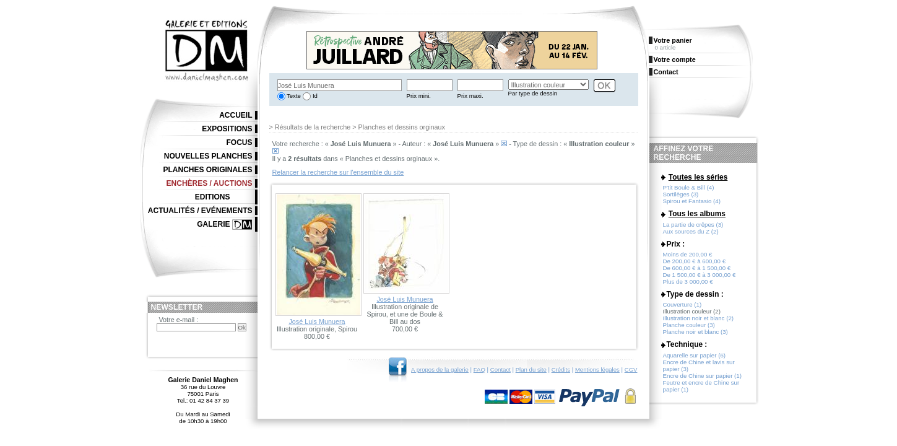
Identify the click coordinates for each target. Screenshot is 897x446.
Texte (293, 95)
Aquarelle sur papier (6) (694, 355)
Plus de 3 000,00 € (688, 281)
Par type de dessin (532, 93)
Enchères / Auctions (210, 183)
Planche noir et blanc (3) (695, 331)
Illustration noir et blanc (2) (698, 318)
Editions (212, 197)
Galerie (213, 224)
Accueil (235, 115)
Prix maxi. (470, 95)
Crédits (561, 369)
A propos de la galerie (440, 369)
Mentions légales (597, 369)
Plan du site (531, 369)
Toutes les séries (698, 177)
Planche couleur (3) (689, 324)
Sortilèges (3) (681, 194)
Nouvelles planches (208, 156)
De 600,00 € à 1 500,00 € (697, 268)
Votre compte (675, 59)
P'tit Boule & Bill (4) (688, 187)
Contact (500, 369)
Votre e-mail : (179, 319)
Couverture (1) (682, 304)
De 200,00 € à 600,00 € (694, 261)
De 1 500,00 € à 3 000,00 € (699, 274)
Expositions (227, 129)
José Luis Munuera (316, 321)
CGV (631, 369)
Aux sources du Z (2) (691, 231)
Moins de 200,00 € (688, 254)
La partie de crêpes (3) (693, 224)
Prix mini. (419, 95)
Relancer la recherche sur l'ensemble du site (338, 172)
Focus (240, 142)
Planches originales (207, 169)
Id (314, 95)
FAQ (479, 369)
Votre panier (673, 40)
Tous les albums (697, 213)
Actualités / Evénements (200, 210)
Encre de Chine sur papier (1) (702, 375)
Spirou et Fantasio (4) (692, 201)
